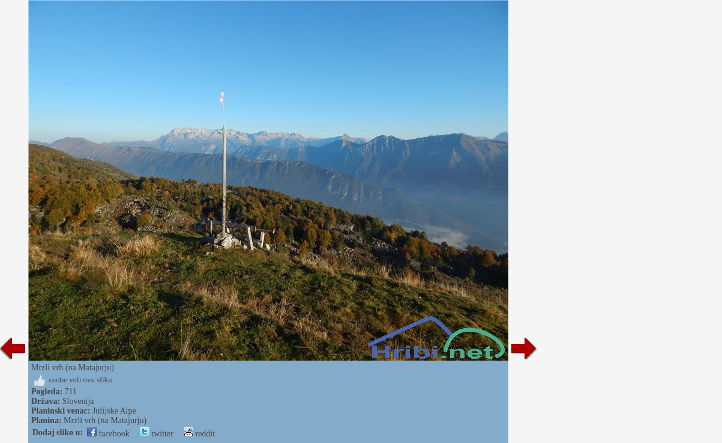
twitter (156, 433)
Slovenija (78, 401)
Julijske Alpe (114, 410)
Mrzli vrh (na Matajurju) (105, 420)
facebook (108, 433)
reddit (199, 433)
